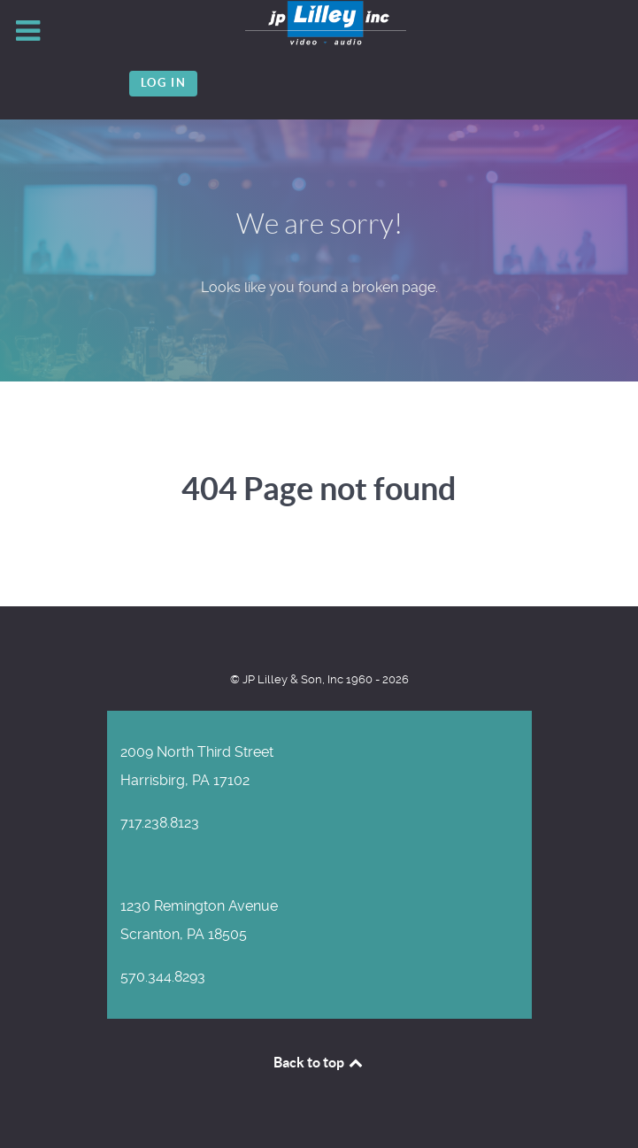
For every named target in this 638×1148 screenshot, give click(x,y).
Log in (164, 82)
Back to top (319, 1062)
